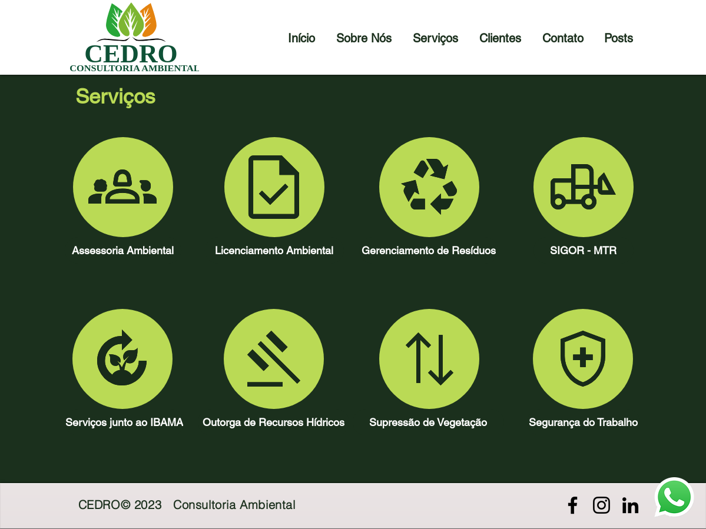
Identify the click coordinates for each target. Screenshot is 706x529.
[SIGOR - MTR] (583, 250)
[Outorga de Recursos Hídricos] (273, 422)
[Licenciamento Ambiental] (274, 250)
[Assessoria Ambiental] (123, 250)
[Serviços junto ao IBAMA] (124, 422)
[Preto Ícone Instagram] (601, 505)
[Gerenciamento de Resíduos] (428, 250)
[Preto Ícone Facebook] (572, 505)
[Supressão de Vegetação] (428, 422)
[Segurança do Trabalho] (583, 422)
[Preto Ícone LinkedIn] (630, 505)
